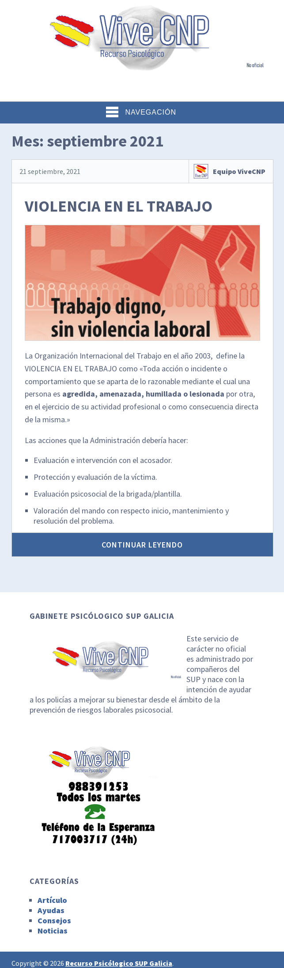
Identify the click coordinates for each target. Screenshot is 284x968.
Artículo (52, 900)
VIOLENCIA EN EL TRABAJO (118, 206)
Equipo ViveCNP (239, 171)
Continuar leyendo (142, 545)
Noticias (53, 931)
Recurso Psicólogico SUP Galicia (118, 963)
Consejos (54, 920)
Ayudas (51, 910)
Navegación (141, 112)
